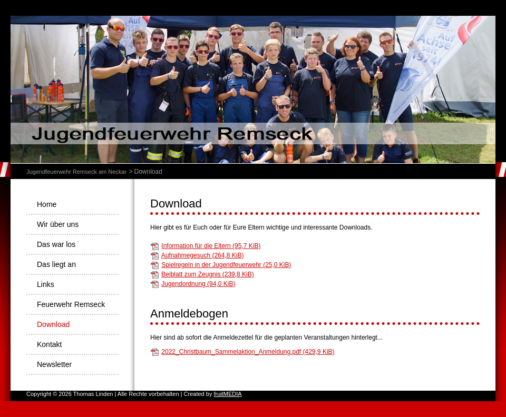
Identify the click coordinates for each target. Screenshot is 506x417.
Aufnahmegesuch (202, 255)
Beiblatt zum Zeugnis (207, 274)
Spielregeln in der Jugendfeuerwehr (226, 265)
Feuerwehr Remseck (71, 304)
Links (45, 284)
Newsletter (54, 364)
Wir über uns (58, 224)
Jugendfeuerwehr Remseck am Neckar (76, 171)
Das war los (56, 244)
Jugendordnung (198, 283)
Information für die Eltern (210, 246)
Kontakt (49, 344)
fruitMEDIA (227, 394)
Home (46, 204)
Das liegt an (56, 264)
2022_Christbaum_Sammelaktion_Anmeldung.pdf (247, 351)
